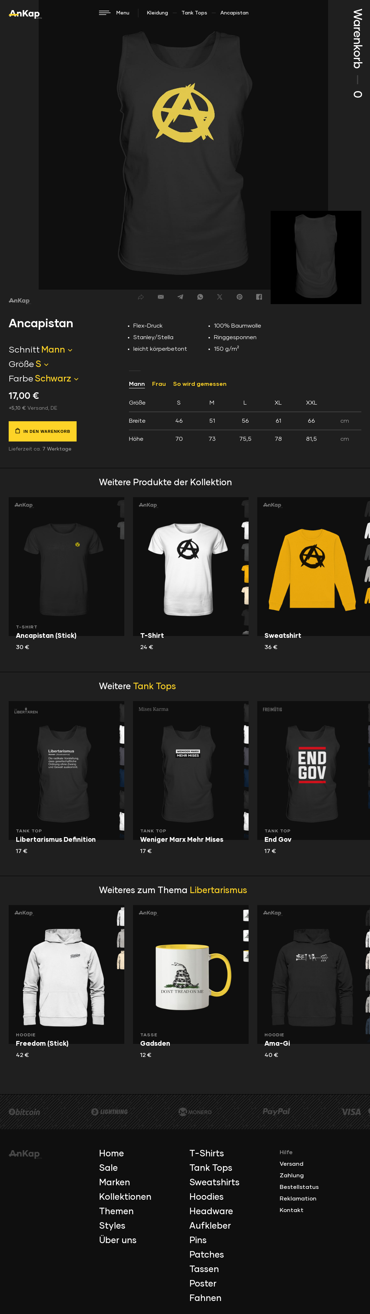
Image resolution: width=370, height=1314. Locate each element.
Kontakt (292, 1210)
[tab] (245, 421)
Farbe (21, 379)
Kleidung (157, 13)
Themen (116, 1211)
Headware (211, 1211)
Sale (108, 1168)
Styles (112, 1226)
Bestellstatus (299, 1187)
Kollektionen (125, 1197)
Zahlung (292, 1175)
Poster (202, 1284)
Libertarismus (218, 890)
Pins (198, 1240)
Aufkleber (210, 1226)
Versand (292, 1164)
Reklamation (298, 1199)
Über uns (118, 1240)
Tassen (204, 1269)
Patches (206, 1255)
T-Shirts (206, 1153)
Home (111, 1153)
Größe (21, 364)
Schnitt (24, 350)
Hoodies (206, 1197)
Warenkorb (357, 53)
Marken (114, 1182)
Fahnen (205, 1298)
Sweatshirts (214, 1182)
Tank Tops (194, 13)
